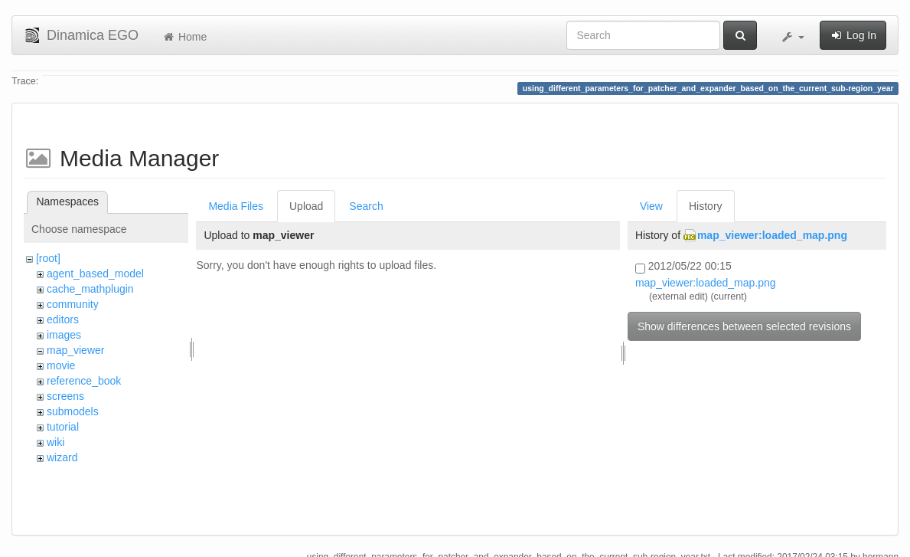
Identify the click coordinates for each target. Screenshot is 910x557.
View (651, 206)
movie (61, 365)
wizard (62, 457)
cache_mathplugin (90, 289)
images (64, 335)
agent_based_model (95, 273)
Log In (853, 35)
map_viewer (75, 350)
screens (65, 396)
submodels (73, 411)
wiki (55, 442)
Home (184, 37)
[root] (48, 258)
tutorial (63, 427)
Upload (306, 206)
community (73, 304)
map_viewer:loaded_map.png (772, 235)
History (705, 206)
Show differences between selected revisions (744, 326)
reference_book (84, 381)
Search (366, 206)
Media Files (235, 206)
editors (63, 319)
